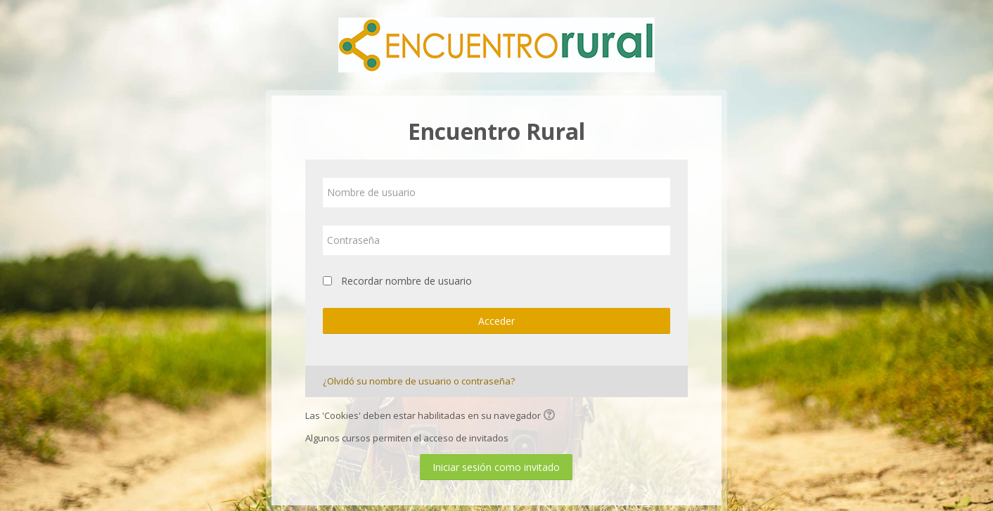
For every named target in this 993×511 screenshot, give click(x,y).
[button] (551, 416)
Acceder (496, 321)
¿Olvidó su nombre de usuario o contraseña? (419, 381)
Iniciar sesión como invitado (496, 467)
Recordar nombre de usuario (406, 280)
